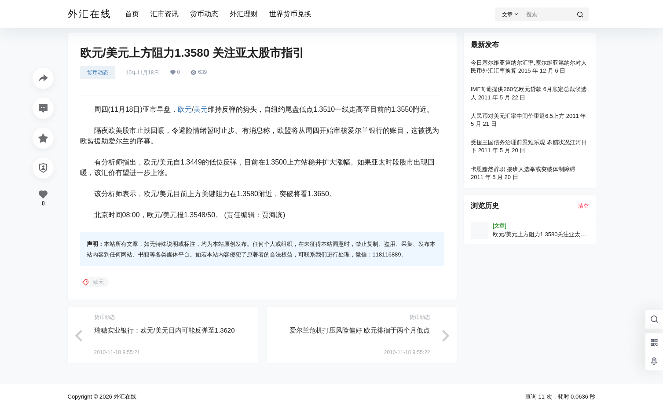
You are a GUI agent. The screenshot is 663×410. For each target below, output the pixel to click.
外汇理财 (244, 14)
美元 (201, 109)
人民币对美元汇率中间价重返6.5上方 (517, 116)
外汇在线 (124, 396)
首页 (132, 14)
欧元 (185, 109)
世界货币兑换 (290, 14)
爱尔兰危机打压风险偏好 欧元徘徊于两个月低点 (359, 330)
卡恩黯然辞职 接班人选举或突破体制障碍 (523, 169)
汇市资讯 (164, 14)
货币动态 (204, 14)
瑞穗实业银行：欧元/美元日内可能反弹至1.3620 (164, 330)
